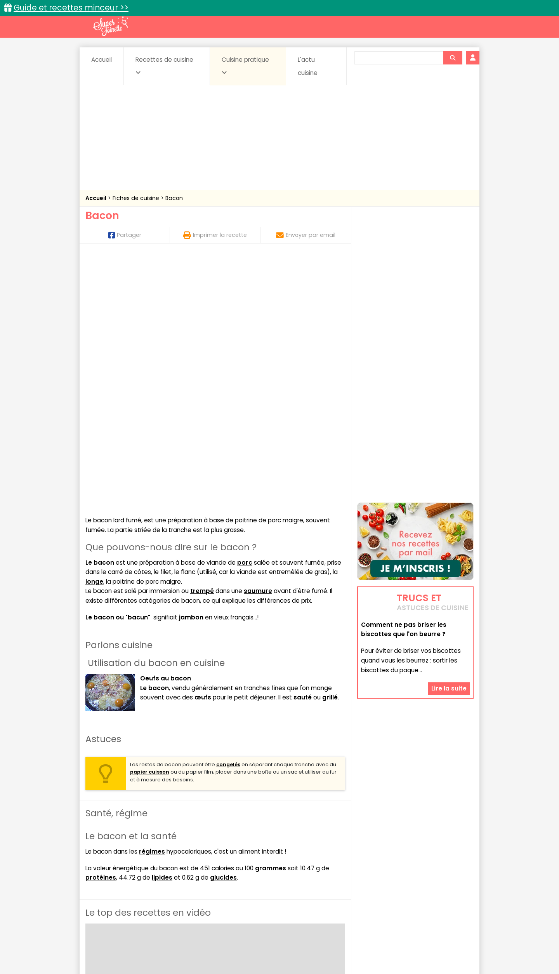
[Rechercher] (452, 57)
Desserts (106, 875)
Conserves (337, 868)
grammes (270, 616)
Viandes (362, 883)
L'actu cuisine (308, 66)
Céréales (260, 868)
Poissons (172, 883)
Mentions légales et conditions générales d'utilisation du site (277, 943)
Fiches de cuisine (137, 198)
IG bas (341, 875)
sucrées (328, 883)
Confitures (298, 868)
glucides (223, 625)
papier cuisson (149, 520)
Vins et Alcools (403, 883)
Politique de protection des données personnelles (263, 951)
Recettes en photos (246, 851)
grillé (330, 445)
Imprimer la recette (215, 235)
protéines (100, 625)
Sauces (235, 883)
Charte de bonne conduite (399, 943)
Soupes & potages (282, 883)
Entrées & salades (152, 875)
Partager (124, 235)
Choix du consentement (370, 951)
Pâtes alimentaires (124, 883)
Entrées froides (262, 875)
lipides (162, 625)
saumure (258, 338)
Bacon (174, 198)
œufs (202, 445)
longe (94, 329)
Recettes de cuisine (164, 66)
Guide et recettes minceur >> (71, 7)
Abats (107, 868)
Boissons (224, 868)
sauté (302, 445)
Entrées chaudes (209, 875)
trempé (202, 338)
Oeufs (406, 875)
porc (244, 310)
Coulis (448, 868)
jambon (191, 365)
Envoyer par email (305, 235)
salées (205, 883)
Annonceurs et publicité (125, 943)
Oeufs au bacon (165, 426)
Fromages (307, 875)
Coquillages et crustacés (395, 868)
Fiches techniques (320, 851)
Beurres (190, 868)
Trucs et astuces (388, 851)
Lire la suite (449, 661)
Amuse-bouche (147, 868)
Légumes (373, 875)
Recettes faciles (174, 851)
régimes (152, 599)
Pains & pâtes (442, 875)
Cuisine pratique (245, 66)
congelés (228, 512)
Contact (178, 943)
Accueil (101, 60)
